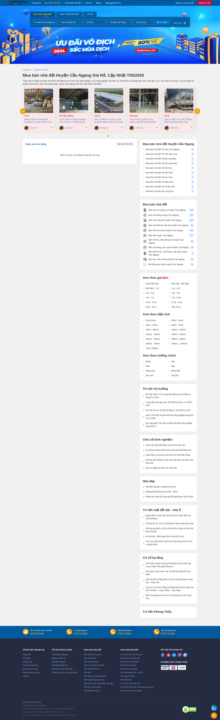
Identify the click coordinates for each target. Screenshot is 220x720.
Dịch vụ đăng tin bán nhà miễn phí (161, 468)
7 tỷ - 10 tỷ (176, 297)
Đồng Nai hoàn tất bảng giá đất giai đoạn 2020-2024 (169, 496)
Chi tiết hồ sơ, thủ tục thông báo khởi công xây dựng (170, 523)
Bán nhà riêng (90, 658)
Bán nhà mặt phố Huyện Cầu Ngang (162, 220)
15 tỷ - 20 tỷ (176, 302)
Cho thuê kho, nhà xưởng (130, 691)
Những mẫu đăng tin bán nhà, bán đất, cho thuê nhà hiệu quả (169, 461)
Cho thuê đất (125, 680)
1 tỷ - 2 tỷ (175, 288)
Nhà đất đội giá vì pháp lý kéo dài (161, 487)
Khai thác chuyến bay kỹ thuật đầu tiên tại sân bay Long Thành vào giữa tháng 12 (168, 565)
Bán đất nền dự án (91, 669)
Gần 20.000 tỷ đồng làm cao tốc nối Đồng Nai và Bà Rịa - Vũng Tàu (169, 581)
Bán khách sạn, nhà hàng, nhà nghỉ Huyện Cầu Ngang (165, 253)
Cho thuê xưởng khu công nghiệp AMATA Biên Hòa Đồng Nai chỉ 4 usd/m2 (142, 120)
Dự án (88, 3)
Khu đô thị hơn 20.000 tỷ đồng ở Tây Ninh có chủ (168, 410)
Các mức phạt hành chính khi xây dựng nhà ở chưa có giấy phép (169, 543)
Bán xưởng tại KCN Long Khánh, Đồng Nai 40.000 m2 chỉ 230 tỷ (108, 120)
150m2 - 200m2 (178, 334)
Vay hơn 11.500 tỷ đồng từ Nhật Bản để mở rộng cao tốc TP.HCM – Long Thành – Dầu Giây (170, 589)
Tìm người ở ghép (127, 676)
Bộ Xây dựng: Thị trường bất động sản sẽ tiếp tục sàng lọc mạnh (168, 395)
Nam (148, 366)
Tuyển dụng (27, 662)
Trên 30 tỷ (176, 307)
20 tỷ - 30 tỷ (151, 307)
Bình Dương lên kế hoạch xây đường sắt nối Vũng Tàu (168, 597)
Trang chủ (36, 3)
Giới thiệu (27, 658)
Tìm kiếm (162, 22)
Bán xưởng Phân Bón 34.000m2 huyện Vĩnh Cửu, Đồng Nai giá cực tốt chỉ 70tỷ (38, 120)
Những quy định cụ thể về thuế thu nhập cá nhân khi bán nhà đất (169, 530)
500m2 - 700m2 (153, 343)
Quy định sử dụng (30, 669)
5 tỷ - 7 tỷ (150, 297)
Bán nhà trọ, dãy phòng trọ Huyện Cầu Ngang (163, 241)
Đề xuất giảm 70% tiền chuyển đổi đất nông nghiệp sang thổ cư (169, 424)
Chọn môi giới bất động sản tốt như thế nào (165, 445)
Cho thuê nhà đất (73, 3)
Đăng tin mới (204, 3)
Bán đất (87, 673)
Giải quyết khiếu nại (60, 665)
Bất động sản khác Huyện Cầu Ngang (163, 264)
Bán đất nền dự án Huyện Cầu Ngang (163, 230)
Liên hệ (26, 676)
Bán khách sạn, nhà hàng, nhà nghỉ (98, 683)
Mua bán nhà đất (52, 3)
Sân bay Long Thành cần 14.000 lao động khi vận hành (168, 573)
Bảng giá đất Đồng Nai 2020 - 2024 (162, 492)
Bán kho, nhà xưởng (92, 687)
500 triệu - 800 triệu (180, 283)
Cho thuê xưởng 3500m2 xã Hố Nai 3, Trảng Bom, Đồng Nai (72, 120)
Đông (148, 361)
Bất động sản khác (92, 691)
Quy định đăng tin (59, 662)
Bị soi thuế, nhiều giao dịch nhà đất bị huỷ (165, 536)
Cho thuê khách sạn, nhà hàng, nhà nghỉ (136, 687)
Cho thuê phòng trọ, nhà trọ (131, 673)
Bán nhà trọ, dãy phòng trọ (95, 676)
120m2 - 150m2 (153, 334)
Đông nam (150, 371)
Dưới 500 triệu (152, 283)
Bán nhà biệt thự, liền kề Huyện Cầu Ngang (165, 225)
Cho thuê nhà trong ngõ (130, 658)
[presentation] (23, 111)
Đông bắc (175, 371)
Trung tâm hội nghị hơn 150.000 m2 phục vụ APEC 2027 (169, 403)
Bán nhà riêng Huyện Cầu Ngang (161, 215)
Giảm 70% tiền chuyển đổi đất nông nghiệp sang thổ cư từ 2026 (169, 416)
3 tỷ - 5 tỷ (175, 293)
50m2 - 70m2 (177, 325)
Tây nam (150, 375)
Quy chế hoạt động (30, 665)
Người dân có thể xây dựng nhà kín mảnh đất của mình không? (168, 517)
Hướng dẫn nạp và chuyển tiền (64, 673)
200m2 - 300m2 (153, 339)
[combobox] (70, 22)
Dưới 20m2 (151, 320)
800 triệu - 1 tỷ (152, 288)
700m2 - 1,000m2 (179, 343)
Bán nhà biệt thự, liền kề (94, 665)
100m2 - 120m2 (178, 329)
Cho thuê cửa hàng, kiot (130, 683)
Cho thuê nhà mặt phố (129, 662)
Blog (98, 3)
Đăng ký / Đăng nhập (185, 3)
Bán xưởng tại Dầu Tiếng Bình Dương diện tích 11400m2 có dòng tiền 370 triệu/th (178, 120)
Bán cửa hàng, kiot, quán (94, 680)
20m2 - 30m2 (177, 320)
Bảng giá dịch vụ (113, 3)
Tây (173, 361)
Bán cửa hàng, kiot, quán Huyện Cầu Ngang (166, 247)
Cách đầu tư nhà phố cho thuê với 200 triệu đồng (168, 455)
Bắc (173, 366)
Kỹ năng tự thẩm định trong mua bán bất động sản (168, 450)
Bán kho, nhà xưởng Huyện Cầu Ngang (163, 259)
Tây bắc (175, 375)
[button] (108, 136)
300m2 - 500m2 (178, 339)
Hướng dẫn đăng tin (60, 655)
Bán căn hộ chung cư (93, 655)
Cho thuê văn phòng (128, 669)
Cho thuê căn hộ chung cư (131, 655)
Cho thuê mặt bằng (128, 665)
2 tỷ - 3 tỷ (150, 293)
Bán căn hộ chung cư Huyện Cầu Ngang (164, 210)
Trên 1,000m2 (152, 348)
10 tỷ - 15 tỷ (151, 302)
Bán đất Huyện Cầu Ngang (158, 235)
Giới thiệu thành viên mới (62, 669)
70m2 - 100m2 (152, 329)
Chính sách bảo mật (31, 673)
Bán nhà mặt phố (91, 662)
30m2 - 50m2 (152, 325)
